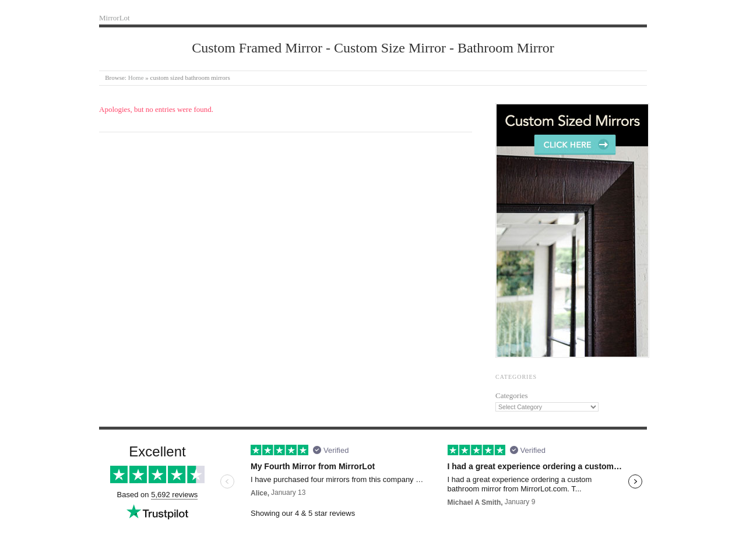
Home (136, 77)
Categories (511, 395)
